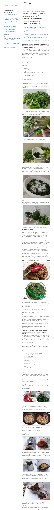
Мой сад (27, 3)
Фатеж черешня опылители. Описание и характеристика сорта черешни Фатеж (11, 33)
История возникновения (30, 36)
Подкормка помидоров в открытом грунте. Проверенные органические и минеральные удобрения (12, 38)
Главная (6, 5)
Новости (11, 5)
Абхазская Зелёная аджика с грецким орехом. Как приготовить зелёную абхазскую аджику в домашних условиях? (35, 29)
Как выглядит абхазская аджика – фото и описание (36, 34)
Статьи (16, 5)
